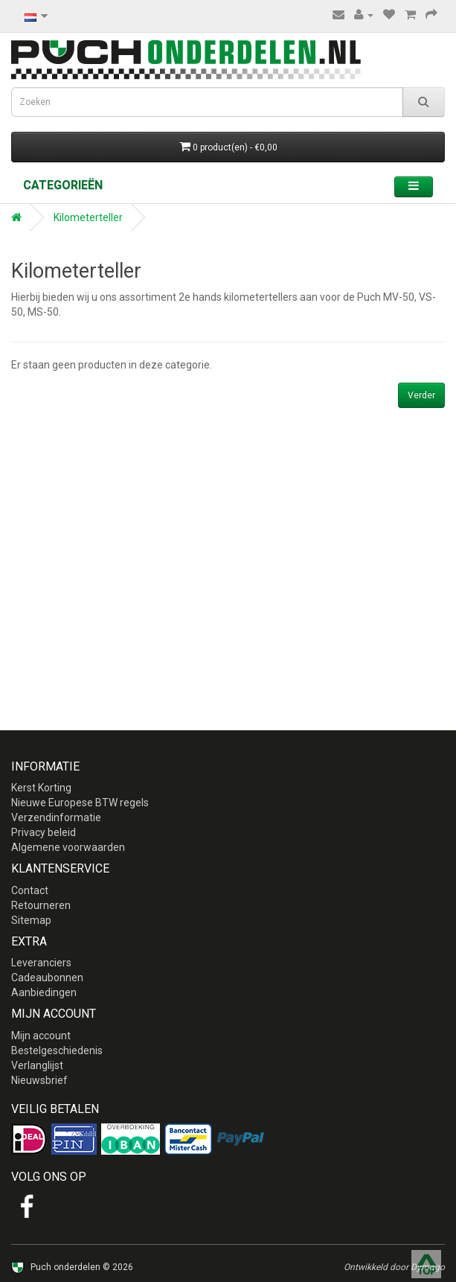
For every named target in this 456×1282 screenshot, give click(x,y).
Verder (421, 395)
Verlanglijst (37, 1065)
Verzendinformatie (56, 817)
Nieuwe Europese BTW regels (80, 803)
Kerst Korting (41, 788)
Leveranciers (41, 963)
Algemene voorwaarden (68, 847)
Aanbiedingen (44, 992)
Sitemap (31, 920)
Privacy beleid (43, 832)
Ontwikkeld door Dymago (394, 1267)
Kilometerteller (88, 217)
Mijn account (41, 1036)
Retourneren (41, 905)
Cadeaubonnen (47, 977)
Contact (29, 890)
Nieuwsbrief (39, 1080)
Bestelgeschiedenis (57, 1050)
